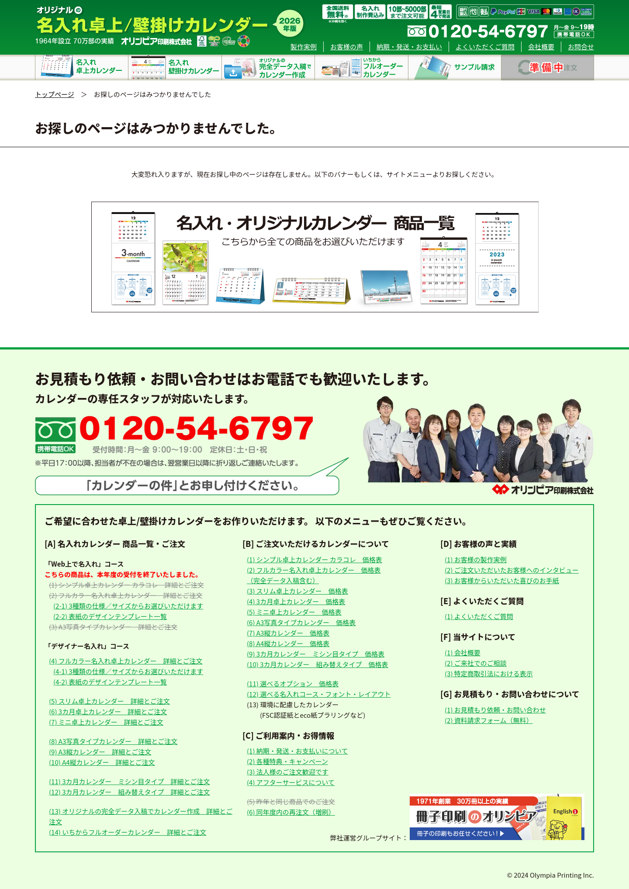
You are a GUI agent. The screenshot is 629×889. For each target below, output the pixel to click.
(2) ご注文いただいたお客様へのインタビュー (512, 569)
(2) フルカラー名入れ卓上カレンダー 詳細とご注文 (125, 595)
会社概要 (541, 46)
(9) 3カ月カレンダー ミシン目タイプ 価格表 (315, 653)
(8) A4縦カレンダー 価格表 (288, 643)
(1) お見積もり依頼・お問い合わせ (495, 709)
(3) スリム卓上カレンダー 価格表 (297, 590)
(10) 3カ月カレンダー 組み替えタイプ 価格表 (317, 664)
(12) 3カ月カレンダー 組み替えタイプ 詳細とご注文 (129, 791)
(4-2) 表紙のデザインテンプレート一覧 (110, 681)
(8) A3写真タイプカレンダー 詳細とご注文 (113, 741)
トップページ (54, 94)
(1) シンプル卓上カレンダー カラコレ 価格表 (314, 559)
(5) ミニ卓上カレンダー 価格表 (294, 611)
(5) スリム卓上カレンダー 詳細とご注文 (109, 701)
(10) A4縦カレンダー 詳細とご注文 (102, 762)
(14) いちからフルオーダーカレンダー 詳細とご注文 (127, 832)
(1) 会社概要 (462, 652)
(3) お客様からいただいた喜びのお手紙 (502, 580)
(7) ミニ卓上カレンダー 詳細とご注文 (106, 721)
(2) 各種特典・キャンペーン (287, 761)
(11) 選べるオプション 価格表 (293, 683)
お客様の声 (346, 46)
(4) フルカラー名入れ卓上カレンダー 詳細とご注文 (125, 660)
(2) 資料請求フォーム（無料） (488, 720)
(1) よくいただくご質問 (479, 616)
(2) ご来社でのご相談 (476, 663)
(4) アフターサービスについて (291, 782)
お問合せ (581, 46)
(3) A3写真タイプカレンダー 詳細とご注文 (113, 626)
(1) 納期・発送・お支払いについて (297, 750)
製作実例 (303, 46)
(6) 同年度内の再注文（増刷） (291, 811)
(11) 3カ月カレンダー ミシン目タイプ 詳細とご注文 (129, 781)
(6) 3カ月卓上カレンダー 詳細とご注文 (108, 711)
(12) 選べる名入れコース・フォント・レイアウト (319, 694)
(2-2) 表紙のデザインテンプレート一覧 (110, 616)
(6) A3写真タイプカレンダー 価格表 (301, 622)
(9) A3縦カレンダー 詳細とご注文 (100, 751)
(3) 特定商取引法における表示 (489, 673)
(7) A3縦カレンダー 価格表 (288, 632)
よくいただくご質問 (485, 46)
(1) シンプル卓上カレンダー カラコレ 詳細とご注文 (126, 584)
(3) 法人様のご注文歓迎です (287, 771)
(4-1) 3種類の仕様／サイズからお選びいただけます (128, 671)
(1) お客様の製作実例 (476, 559)
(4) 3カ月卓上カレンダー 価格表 (296, 601)
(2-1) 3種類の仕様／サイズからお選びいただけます (128, 605)
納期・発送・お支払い (409, 46)
